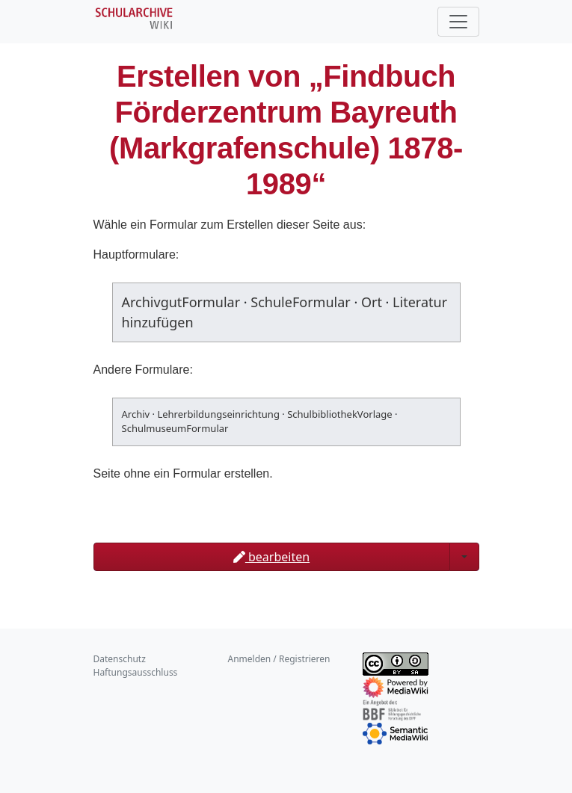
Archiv (136, 414)
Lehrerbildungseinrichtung (218, 414)
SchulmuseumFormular (175, 428)
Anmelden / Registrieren (279, 658)
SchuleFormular (300, 302)
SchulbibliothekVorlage (339, 414)
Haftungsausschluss (135, 672)
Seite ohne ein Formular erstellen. (183, 473)
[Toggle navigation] (458, 22)
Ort (371, 302)
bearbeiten (271, 557)
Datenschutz (119, 658)
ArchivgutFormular (181, 302)
